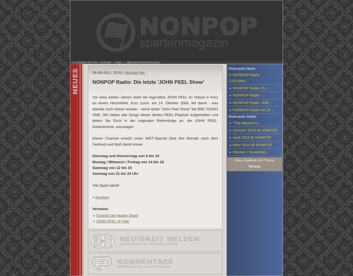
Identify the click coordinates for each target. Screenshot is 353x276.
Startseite (105, 62)
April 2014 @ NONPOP (252, 137)
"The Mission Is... (247, 123)
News (118, 62)
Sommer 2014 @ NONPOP (255, 130)
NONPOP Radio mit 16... (253, 110)
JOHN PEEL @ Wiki (112, 221)
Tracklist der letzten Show (117, 215)
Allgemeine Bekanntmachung (142, 62)
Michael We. (135, 73)
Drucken (102, 197)
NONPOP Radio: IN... (250, 88)
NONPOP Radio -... (248, 95)
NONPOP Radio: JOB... (252, 103)
